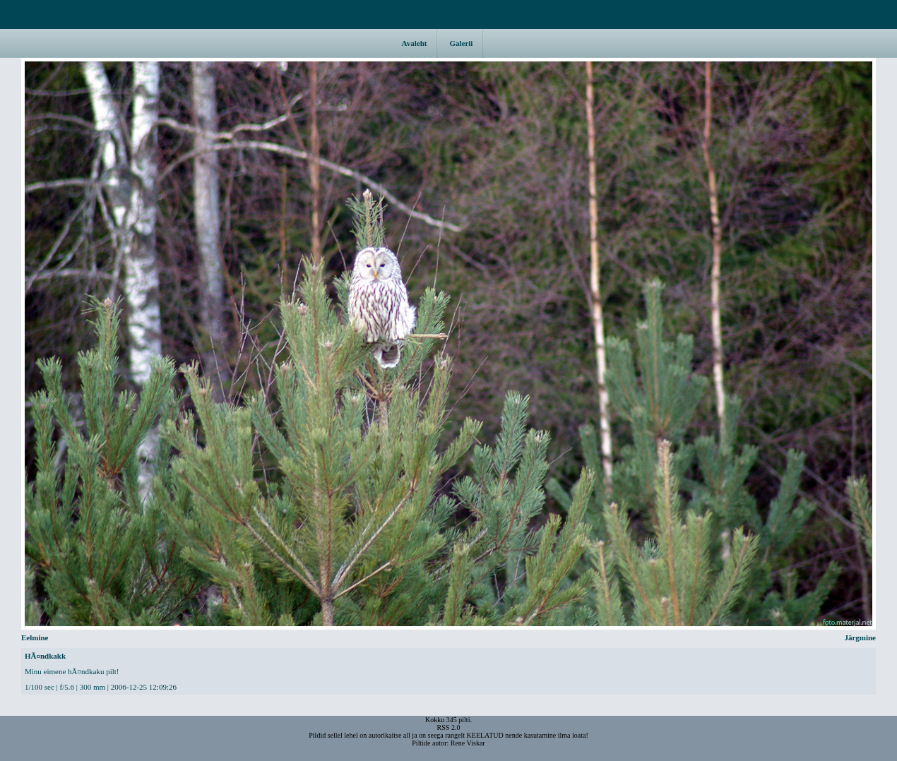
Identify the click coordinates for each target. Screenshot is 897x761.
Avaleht (414, 43)
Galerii (461, 43)
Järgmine (886, 344)
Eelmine (10, 344)
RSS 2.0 (449, 727)
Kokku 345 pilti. (448, 720)
